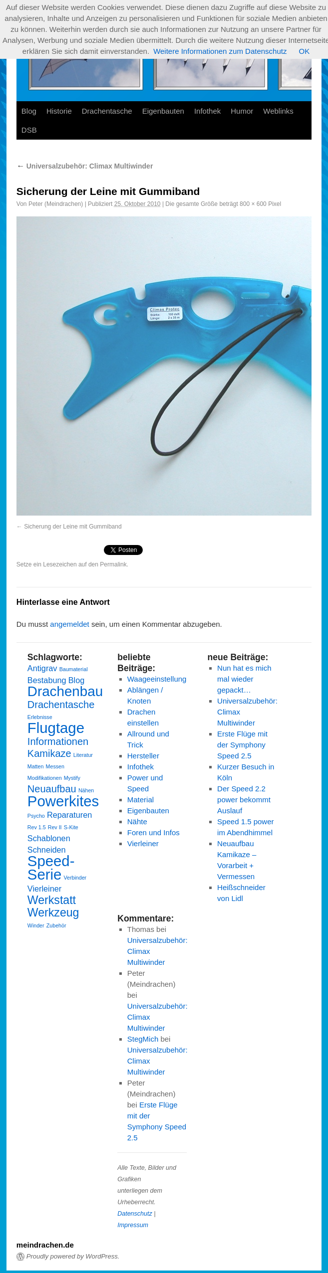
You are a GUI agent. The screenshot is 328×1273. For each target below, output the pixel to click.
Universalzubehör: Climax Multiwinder (84, 166)
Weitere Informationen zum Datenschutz (220, 51)
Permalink (113, 564)
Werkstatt (51, 900)
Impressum (132, 1225)
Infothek (207, 111)
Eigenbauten (163, 111)
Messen (55, 766)
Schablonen (48, 838)
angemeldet (69, 624)
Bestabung (46, 680)
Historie (59, 111)
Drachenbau (65, 691)
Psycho (36, 816)
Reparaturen (69, 814)
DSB (29, 130)
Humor (242, 111)
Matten (35, 766)
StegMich (143, 1039)
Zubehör (56, 925)
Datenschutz (134, 1213)
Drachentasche (107, 111)
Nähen (86, 790)
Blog (28, 111)
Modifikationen (44, 778)
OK (304, 51)
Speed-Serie (51, 868)
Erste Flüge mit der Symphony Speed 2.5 (242, 744)
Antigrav (42, 668)
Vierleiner (44, 888)
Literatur (83, 755)
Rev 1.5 (36, 827)
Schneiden (46, 849)
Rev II (55, 827)
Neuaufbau (51, 788)
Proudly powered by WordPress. (72, 1256)
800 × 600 (253, 203)
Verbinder (74, 878)
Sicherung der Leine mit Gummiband (72, 526)
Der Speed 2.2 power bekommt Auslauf (244, 799)
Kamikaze (49, 753)
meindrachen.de (45, 1245)
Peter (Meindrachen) (55, 203)
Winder (35, 925)
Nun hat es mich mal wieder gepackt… (244, 679)
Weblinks (278, 111)
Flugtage (55, 728)
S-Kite (71, 827)
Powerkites (63, 801)
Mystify (72, 778)
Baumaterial (73, 669)
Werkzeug (53, 912)
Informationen (57, 741)
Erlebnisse (39, 717)
